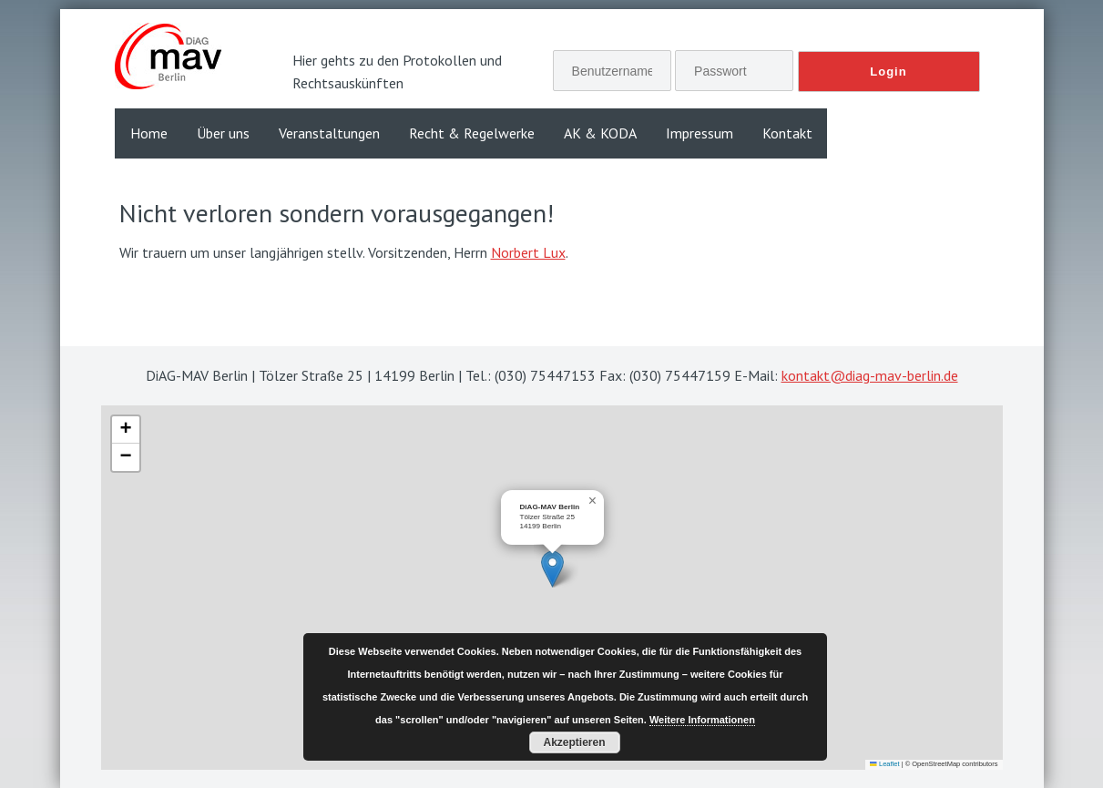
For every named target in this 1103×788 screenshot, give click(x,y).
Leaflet (884, 764)
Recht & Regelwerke (472, 133)
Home (149, 133)
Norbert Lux (528, 252)
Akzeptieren (574, 742)
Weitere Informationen (702, 719)
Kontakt (787, 133)
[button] (552, 569)
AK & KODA (600, 133)
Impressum (699, 133)
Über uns (223, 133)
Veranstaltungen (329, 133)
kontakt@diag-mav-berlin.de (869, 375)
